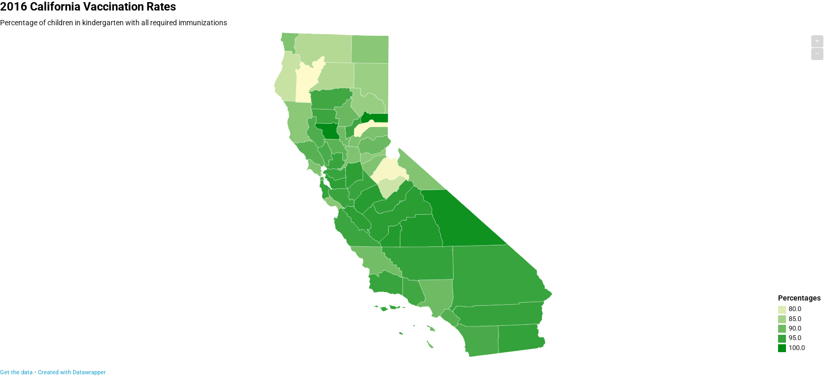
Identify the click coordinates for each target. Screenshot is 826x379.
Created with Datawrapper (72, 372)
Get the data (16, 372)
